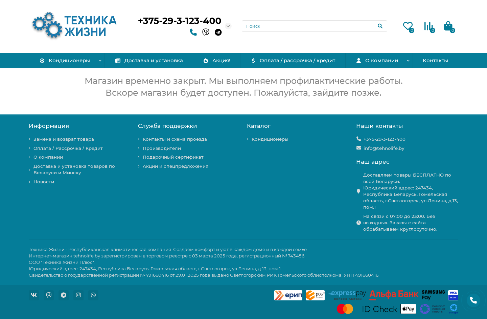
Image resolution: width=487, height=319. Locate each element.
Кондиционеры (64, 60)
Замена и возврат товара (63, 139)
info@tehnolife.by (384, 148)
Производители (162, 148)
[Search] (314, 26)
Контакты (435, 60)
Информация (49, 125)
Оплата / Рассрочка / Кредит (68, 148)
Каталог (259, 125)
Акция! (216, 60)
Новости (43, 181)
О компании (376, 60)
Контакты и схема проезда (175, 139)
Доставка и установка (149, 60)
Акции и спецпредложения (175, 166)
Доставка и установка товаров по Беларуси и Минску (74, 169)
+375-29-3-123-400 (180, 20)
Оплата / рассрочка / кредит (292, 60)
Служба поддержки (167, 125)
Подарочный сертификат (173, 157)
